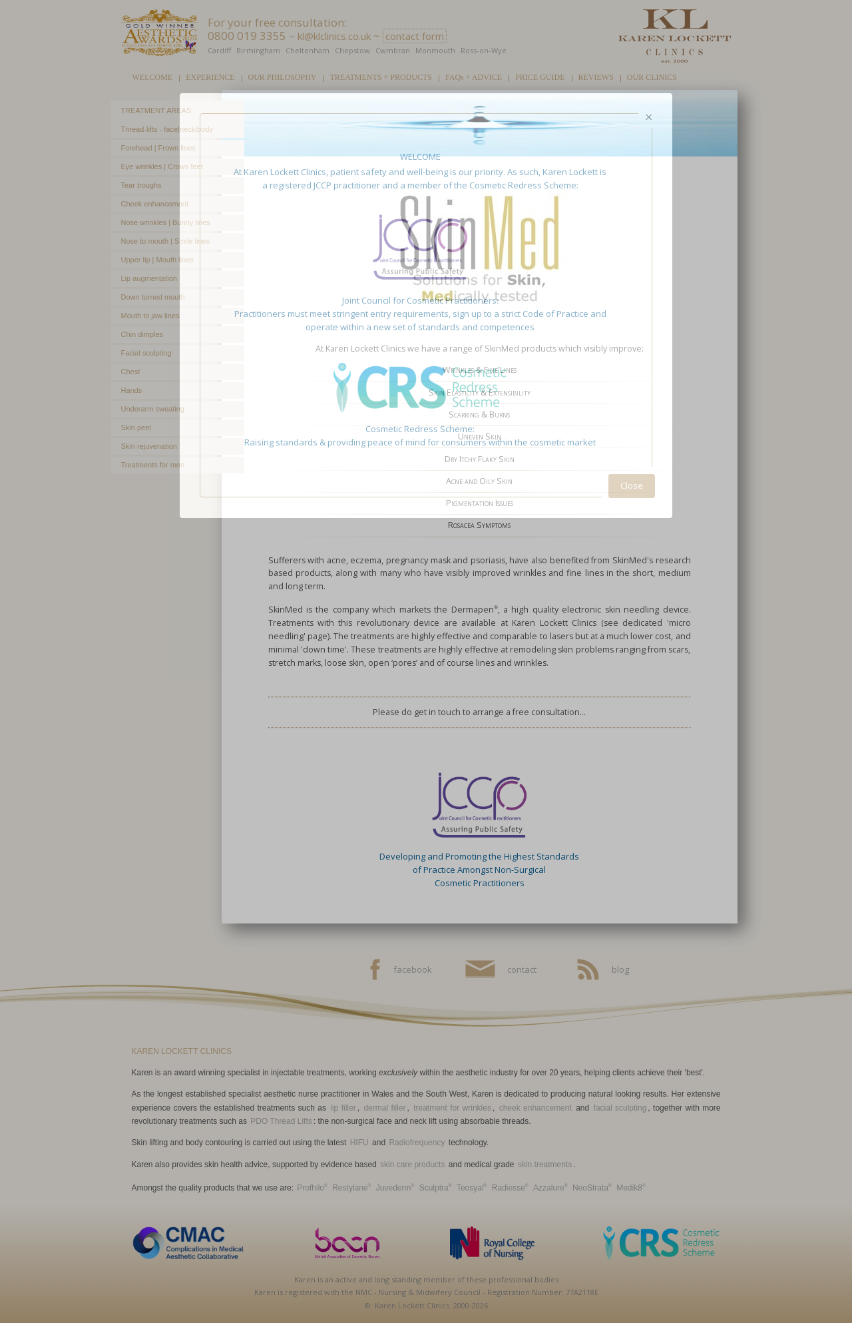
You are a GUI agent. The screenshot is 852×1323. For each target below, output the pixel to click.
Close (631, 485)
